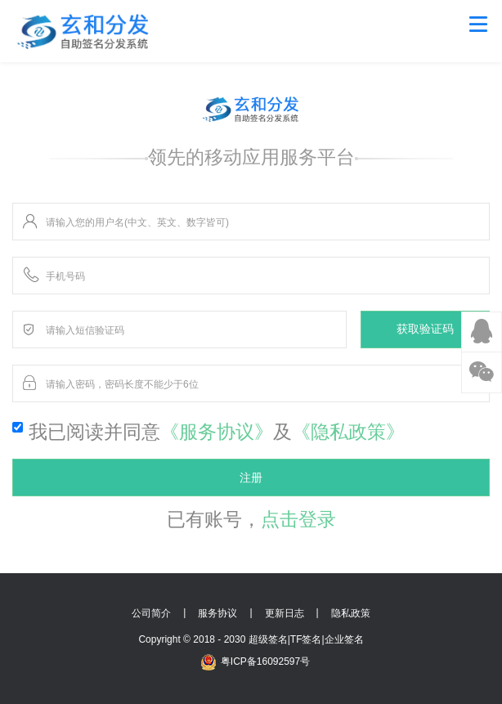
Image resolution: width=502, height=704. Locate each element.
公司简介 (151, 613)
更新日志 (284, 613)
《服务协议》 (216, 431)
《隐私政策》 (348, 431)
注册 (251, 477)
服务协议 (217, 613)
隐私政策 (350, 613)
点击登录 (298, 519)
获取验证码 (425, 328)
